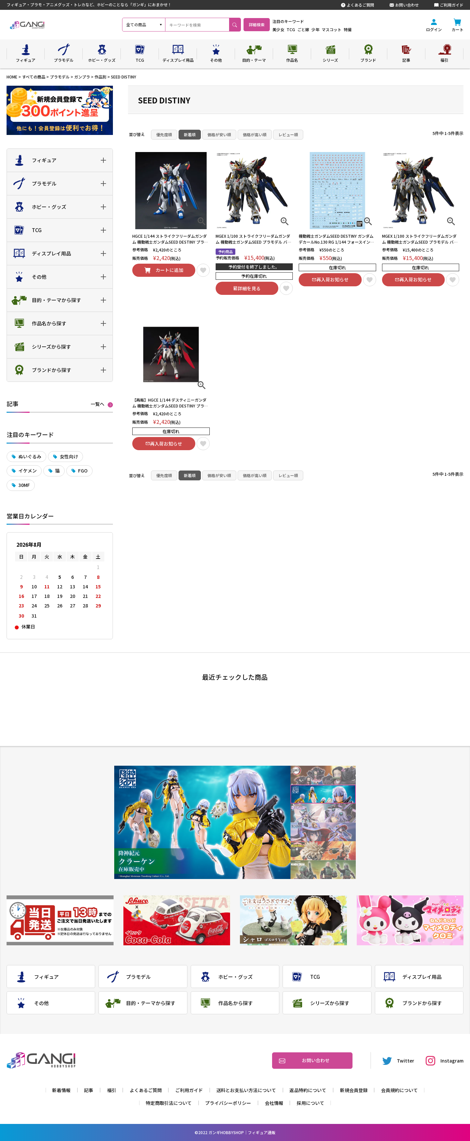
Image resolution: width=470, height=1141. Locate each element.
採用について (310, 1103)
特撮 (365, 29)
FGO (83, 470)
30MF (24, 485)
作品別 (100, 76)
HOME (12, 76)
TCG (308, 29)
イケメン (27, 470)
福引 (111, 1090)
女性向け (69, 456)
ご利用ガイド (448, 5)
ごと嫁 (320, 29)
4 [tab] (323, 832)
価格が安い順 (219, 134)
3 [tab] (323, 813)
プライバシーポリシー (228, 1103)
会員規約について (399, 1090)
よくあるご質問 (357, 5)
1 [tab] (323, 775)
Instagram (444, 1060)
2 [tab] (323, 794)
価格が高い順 (255, 134)
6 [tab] (323, 869)
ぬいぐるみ (29, 456)
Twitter (398, 1060)
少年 (332, 29)
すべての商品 (33, 76)
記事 (88, 1090)
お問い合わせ (404, 5)
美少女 (295, 29)
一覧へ (97, 404)
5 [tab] (323, 851)
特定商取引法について (169, 1103)
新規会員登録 (354, 1090)
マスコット (348, 29)
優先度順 (164, 134)
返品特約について (307, 1090)
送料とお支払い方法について (246, 1090)
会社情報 (274, 1103)
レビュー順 (288, 134)
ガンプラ (82, 76)
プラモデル (60, 76)
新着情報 (61, 1090)
